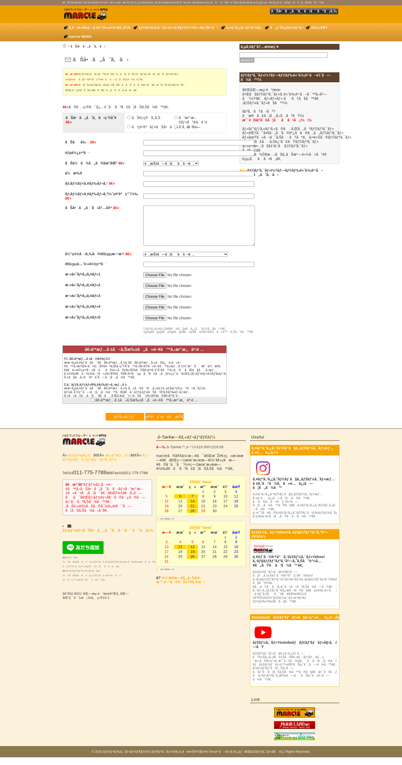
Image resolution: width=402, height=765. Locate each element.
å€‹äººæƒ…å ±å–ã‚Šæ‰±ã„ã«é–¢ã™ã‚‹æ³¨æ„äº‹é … (144, 408)
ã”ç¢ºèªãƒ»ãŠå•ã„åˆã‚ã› (152, 127)
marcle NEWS (80, 36)
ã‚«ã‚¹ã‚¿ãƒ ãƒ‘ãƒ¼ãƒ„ (244, 27)
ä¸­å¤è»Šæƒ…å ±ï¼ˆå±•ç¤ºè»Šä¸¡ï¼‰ (100, 27)
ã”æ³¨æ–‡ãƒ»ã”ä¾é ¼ (193, 120)
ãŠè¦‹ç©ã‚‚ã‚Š (146, 118)
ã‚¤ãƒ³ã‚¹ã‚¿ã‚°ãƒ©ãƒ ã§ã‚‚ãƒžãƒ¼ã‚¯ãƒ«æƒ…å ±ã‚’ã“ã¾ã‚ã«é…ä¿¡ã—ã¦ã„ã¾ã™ (294, 491)
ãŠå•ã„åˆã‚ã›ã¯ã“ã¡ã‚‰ (304, 11)
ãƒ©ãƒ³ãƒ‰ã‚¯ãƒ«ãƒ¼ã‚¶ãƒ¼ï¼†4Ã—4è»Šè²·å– (179, 27)
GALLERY (319, 27)
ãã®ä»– (189, 127)
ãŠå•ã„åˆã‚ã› (88, 46)
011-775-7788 (89, 480)
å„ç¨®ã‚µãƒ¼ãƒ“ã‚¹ (287, 27)
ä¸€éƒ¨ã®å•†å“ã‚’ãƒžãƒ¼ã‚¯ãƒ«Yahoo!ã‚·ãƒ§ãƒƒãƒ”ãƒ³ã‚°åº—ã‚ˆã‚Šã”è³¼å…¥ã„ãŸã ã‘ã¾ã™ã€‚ (289, 568)
